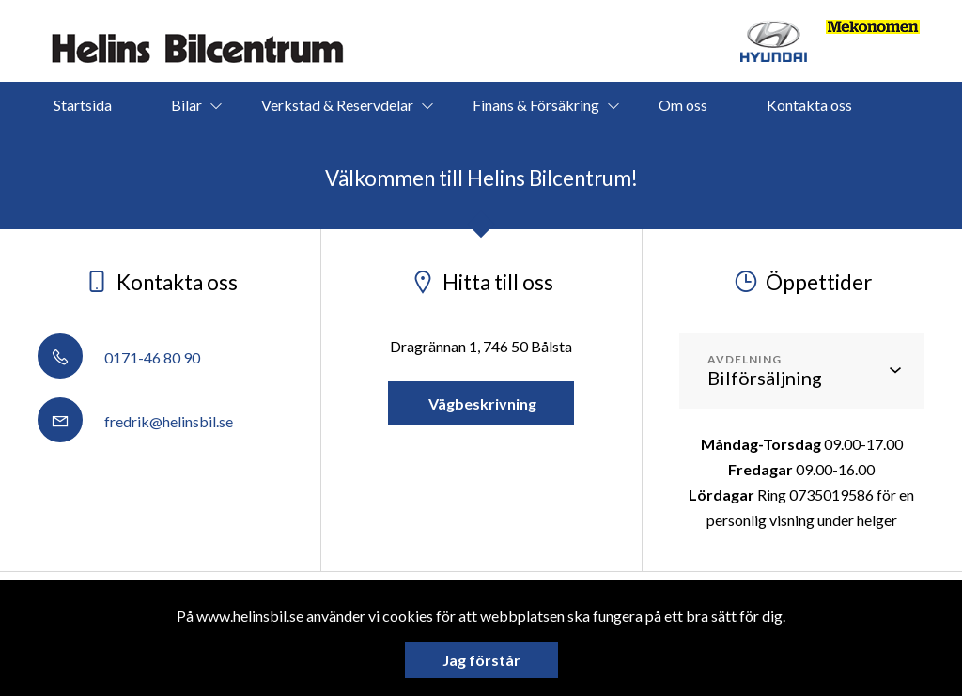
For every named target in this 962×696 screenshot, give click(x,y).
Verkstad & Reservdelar (337, 105)
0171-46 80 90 (119, 357)
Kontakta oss (809, 105)
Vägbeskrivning (481, 403)
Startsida (83, 105)
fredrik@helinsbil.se (135, 421)
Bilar (186, 105)
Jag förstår (481, 660)
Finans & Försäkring (536, 105)
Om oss (683, 105)
